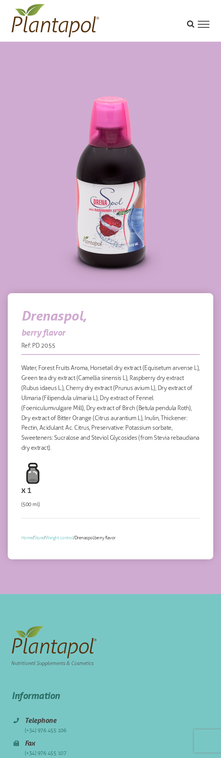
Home (27, 537)
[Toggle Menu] (203, 24)
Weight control (59, 537)
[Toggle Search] (190, 24)
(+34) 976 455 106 (45, 730)
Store (39, 537)
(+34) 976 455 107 (45, 753)
